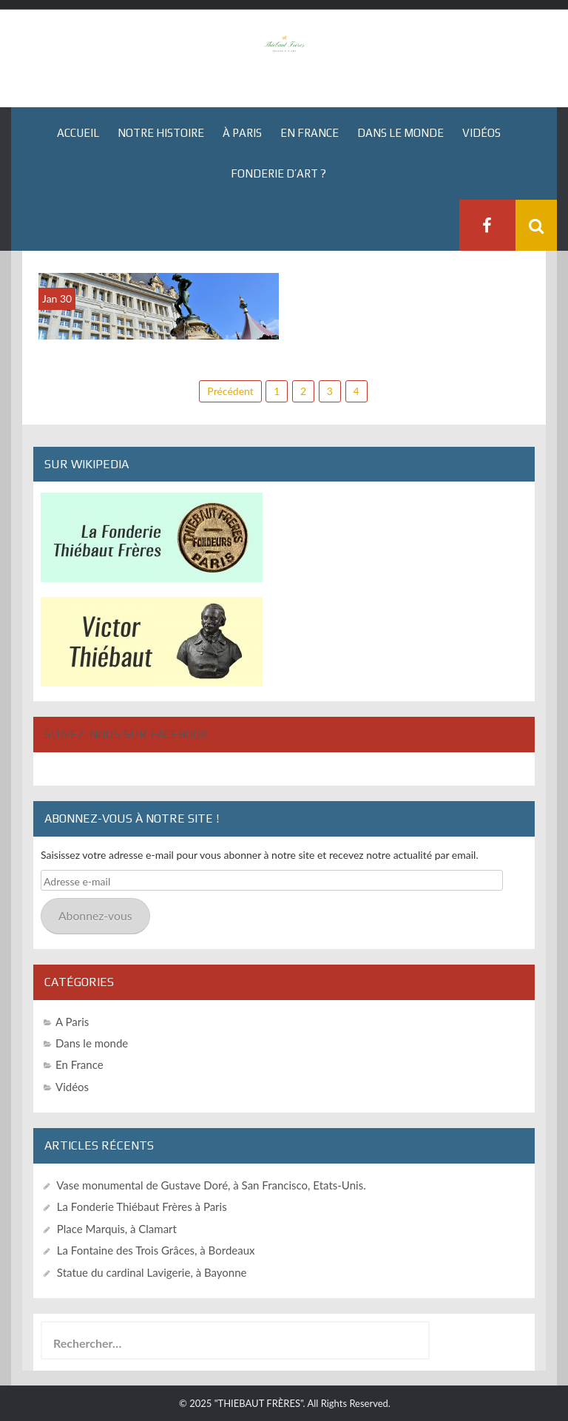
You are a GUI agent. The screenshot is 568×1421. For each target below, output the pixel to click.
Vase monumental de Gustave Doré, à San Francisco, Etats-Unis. (210, 1185)
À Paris (242, 132)
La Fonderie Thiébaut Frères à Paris (142, 1206)
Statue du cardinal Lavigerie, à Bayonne (152, 1272)
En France (309, 132)
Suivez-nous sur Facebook (126, 734)
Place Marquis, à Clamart (117, 1228)
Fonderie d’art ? (278, 173)
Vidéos (481, 132)
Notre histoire (161, 132)
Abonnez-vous (95, 915)
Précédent (230, 391)
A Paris (72, 1021)
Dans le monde (400, 132)
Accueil (78, 132)
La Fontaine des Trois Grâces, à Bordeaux (156, 1250)
